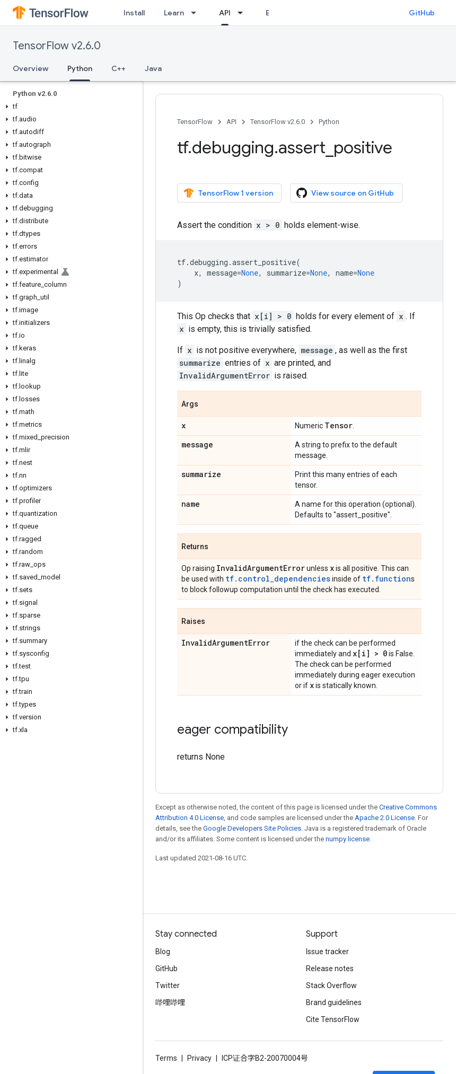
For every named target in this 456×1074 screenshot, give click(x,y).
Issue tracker (327, 951)
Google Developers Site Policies (252, 828)
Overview (30, 68)
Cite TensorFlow (332, 1019)
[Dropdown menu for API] (243, 12)
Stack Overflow (331, 985)
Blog (162, 951)
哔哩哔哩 (170, 1002)
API (231, 122)
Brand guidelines (334, 1002)
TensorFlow (195, 122)
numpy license (348, 839)
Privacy (199, 1058)
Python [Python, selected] (79, 68)
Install (134, 12)
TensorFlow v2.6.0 (57, 45)
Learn (174, 12)
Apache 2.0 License (385, 818)
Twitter (167, 985)
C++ (118, 68)
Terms (166, 1058)
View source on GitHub (345, 193)
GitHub (422, 12)
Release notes (330, 968)
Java (153, 68)
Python (329, 122)
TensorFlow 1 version (228, 193)
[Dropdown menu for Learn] (196, 12)
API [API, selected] (225, 12)
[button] (69, 106)
